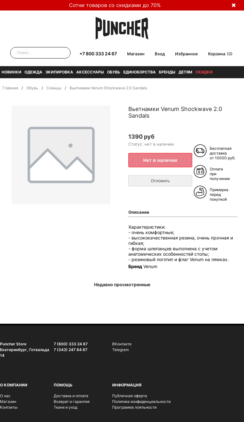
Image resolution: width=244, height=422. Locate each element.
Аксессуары (90, 72)
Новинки (11, 72)
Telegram (120, 349)
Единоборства (139, 72)
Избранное (186, 53)
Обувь (113, 72)
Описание (138, 212)
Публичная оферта (129, 395)
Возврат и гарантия (72, 401)
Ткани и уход (65, 407)
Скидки (204, 72)
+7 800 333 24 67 (98, 53)
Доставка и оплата (71, 395)
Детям (185, 72)
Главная (10, 88)
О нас (5, 395)
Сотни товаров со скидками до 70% (115, 5)
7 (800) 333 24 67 (71, 344)
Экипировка (59, 72)
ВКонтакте (122, 344)
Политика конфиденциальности (141, 401)
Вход (160, 53)
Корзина (216, 53)
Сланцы (53, 88)
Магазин (136, 53)
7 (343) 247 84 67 (70, 349)
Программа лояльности (134, 407)
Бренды (167, 72)
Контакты (8, 407)
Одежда (33, 72)
